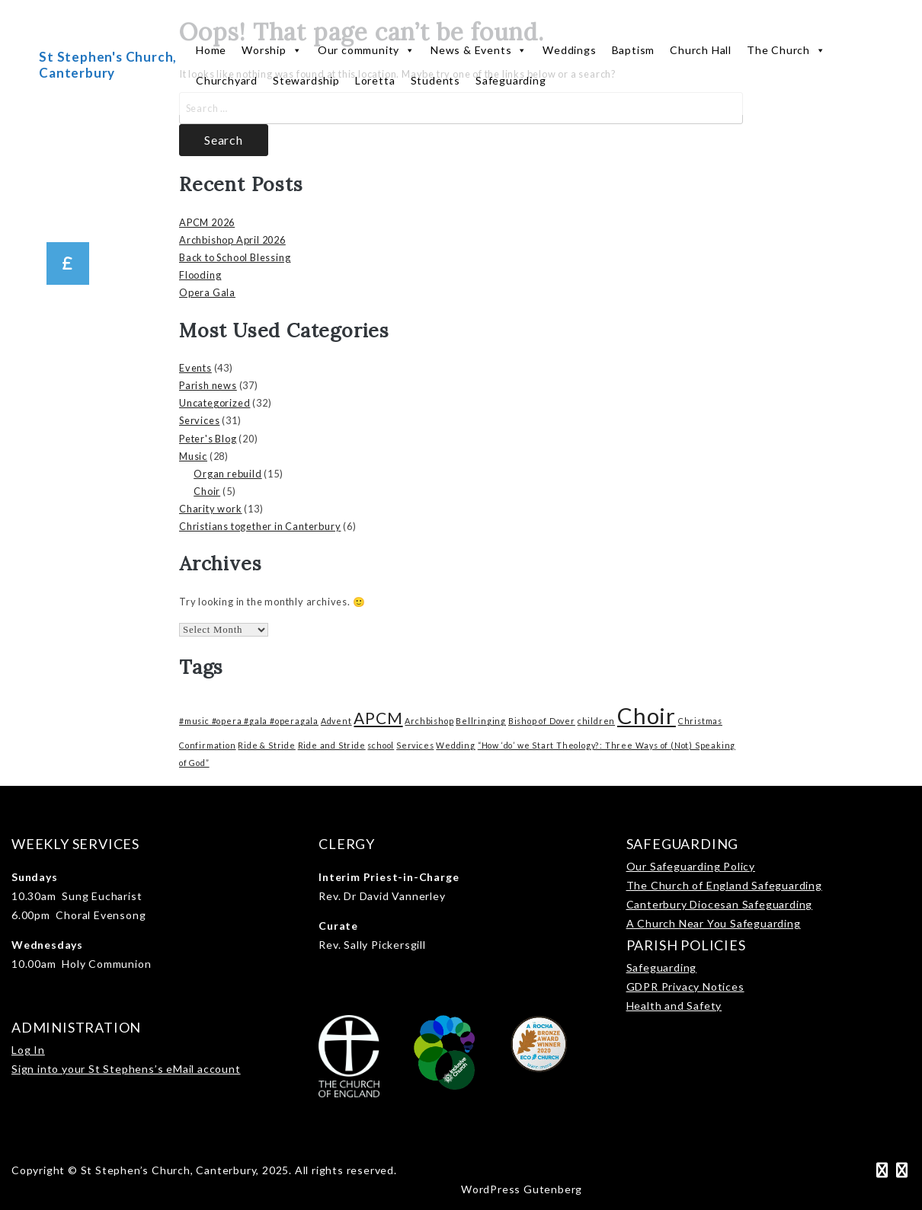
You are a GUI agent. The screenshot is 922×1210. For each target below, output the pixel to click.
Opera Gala (207, 292)
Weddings (569, 49)
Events (195, 368)
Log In (28, 1049)
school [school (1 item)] (380, 745)
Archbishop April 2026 (232, 240)
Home (211, 49)
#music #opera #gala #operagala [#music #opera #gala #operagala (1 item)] (249, 721)
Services (199, 420)
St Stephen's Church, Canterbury (108, 64)
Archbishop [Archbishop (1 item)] (429, 721)
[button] (67, 263)
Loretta (375, 80)
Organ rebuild (227, 474)
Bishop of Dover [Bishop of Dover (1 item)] (541, 721)
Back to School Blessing (234, 257)
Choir (207, 491)
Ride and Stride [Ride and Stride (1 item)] (332, 745)
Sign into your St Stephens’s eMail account (126, 1068)
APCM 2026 (207, 222)
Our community (366, 50)
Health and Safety (674, 1005)
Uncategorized (214, 403)
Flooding (200, 275)
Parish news (208, 385)
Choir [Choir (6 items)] (646, 715)
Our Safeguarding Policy (690, 866)
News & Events (479, 50)
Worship (272, 50)
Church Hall (701, 49)
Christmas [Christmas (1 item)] (700, 721)
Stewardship (306, 80)
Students (435, 80)
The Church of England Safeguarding (724, 885)
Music (193, 456)
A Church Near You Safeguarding (713, 923)
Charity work (210, 509)
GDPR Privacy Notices (685, 986)
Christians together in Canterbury (260, 526)
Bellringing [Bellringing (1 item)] (481, 721)
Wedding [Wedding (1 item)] (455, 745)
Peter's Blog (208, 439)
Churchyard (227, 80)
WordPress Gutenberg (521, 1189)
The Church (786, 50)
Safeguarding (510, 80)
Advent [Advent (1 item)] (336, 721)
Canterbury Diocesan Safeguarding (719, 904)
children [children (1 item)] (596, 721)
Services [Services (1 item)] (415, 745)
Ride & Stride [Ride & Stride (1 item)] (266, 745)
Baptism (633, 49)
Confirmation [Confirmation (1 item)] (207, 745)
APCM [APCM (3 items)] (378, 717)
